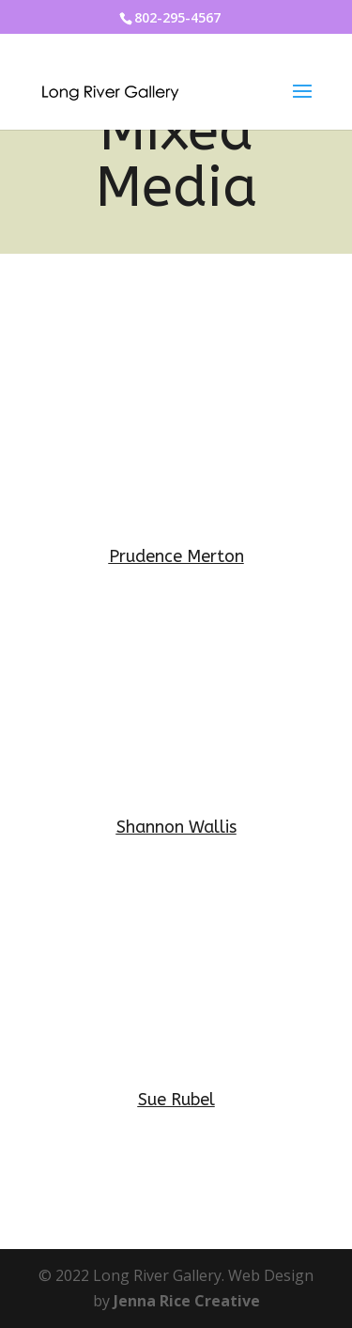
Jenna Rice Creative (187, 1300)
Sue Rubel (176, 1099)
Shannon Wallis (176, 827)
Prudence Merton (176, 556)
